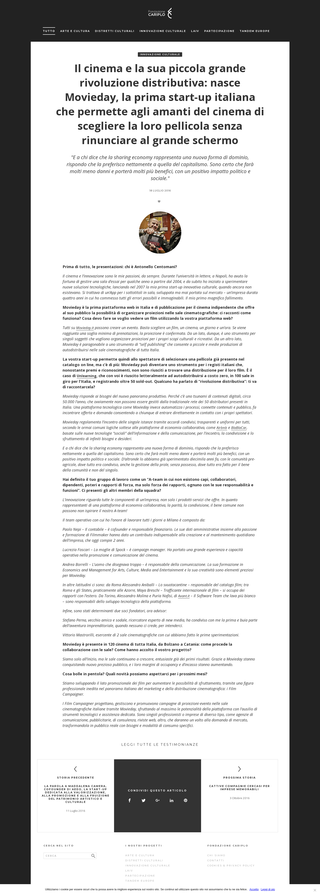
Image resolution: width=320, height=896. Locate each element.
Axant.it (184, 595)
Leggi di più (268, 889)
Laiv (195, 31)
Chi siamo (216, 835)
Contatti (215, 840)
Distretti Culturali (114, 31)
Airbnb (222, 427)
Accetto (254, 889)
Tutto (49, 31)
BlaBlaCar (240, 427)
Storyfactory (163, 883)
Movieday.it (85, 327)
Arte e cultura (75, 31)
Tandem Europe (255, 31)
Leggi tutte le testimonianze (160, 744)
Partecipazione (219, 31)
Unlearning (87, 375)
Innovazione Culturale (163, 31)
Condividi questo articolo (157, 780)
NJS (175, 883)
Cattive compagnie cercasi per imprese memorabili (239, 787)
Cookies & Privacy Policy (231, 845)
